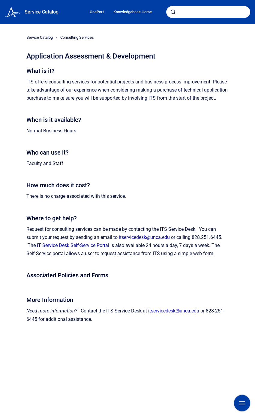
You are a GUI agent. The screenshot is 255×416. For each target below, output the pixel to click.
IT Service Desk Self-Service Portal (73, 245)
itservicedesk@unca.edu (144, 237)
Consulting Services (77, 37)
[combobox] (208, 12)
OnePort (97, 12)
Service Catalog (41, 12)
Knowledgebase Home (132, 12)
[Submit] (173, 12)
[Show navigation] (242, 403)
